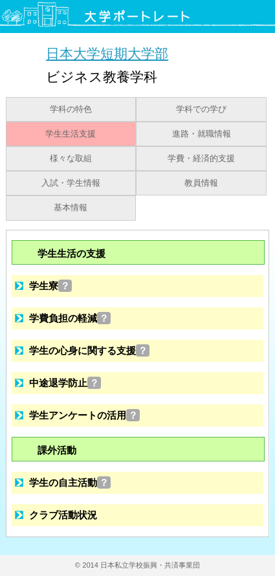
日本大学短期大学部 (107, 53)
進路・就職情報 (201, 133)
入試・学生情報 (70, 183)
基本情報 (70, 207)
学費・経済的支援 (201, 158)
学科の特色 (71, 109)
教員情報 (201, 183)
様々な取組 (71, 158)
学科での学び (201, 109)
